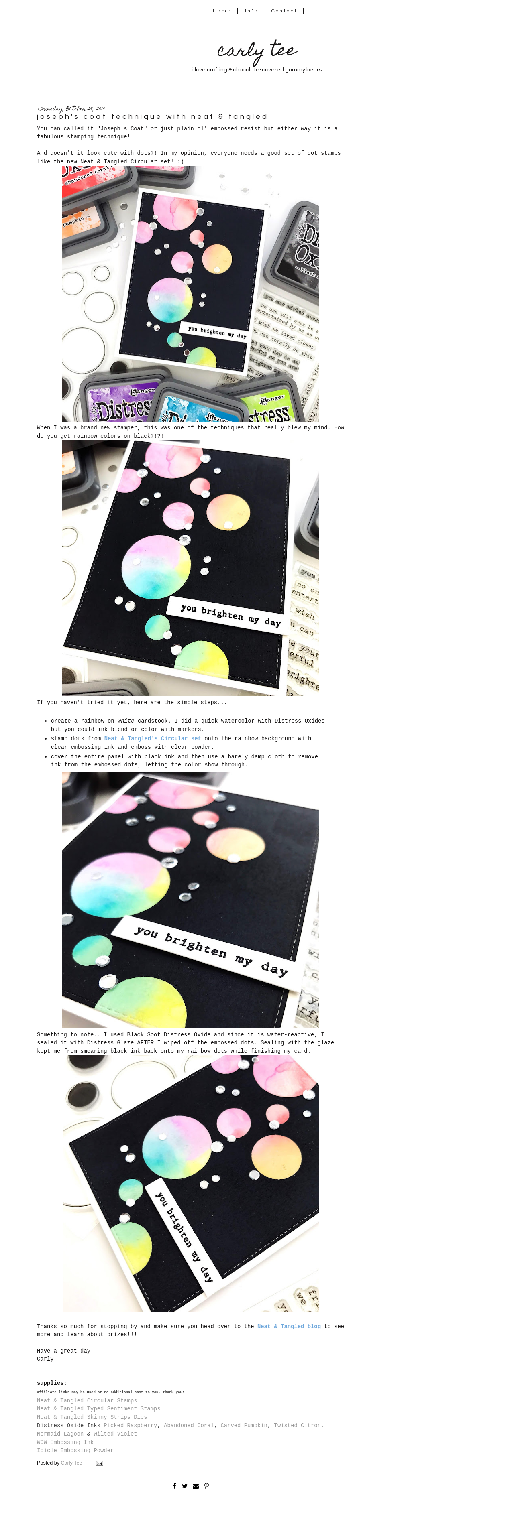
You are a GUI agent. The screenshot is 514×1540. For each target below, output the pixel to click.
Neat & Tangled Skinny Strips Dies (92, 1417)
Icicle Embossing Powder (75, 1450)
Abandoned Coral (189, 1425)
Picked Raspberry (130, 1425)
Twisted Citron (297, 1425)
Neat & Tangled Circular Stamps (87, 1401)
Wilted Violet (115, 1434)
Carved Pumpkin (243, 1425)
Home (222, 11)
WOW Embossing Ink (65, 1442)
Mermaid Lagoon (60, 1434)
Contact (284, 11)
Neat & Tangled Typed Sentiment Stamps (99, 1409)
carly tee (257, 52)
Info (251, 11)
